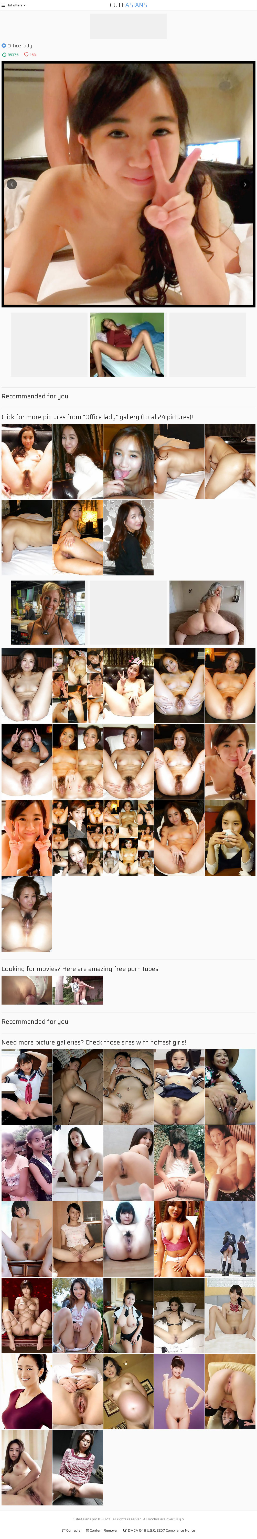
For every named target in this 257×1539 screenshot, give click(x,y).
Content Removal (101, 1530)
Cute (128, 5)
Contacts (71, 1530)
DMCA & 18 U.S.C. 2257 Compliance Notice (159, 1530)
